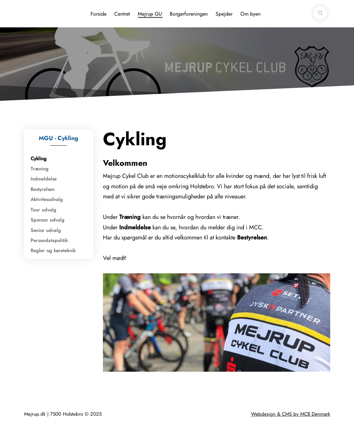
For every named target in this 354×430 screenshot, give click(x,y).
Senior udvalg (46, 230)
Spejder (224, 14)
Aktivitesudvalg (47, 199)
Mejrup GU (150, 14)
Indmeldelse (44, 178)
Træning (40, 168)
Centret (122, 14)
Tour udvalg (43, 209)
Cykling (39, 158)
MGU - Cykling (58, 138)
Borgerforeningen (189, 14)
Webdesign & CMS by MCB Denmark (290, 414)
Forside (98, 14)
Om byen (250, 14)
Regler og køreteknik (53, 250)
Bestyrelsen (43, 189)
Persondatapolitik (49, 240)
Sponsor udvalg (47, 219)
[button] (320, 13)
